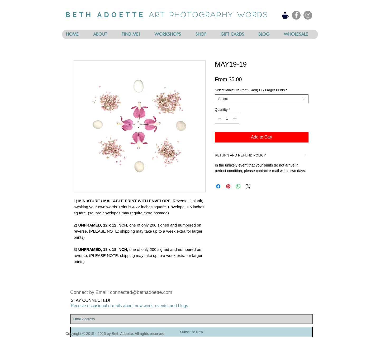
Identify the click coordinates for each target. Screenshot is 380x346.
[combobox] (261, 98)
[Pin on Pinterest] (228, 186)
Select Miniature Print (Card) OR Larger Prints (251, 90)
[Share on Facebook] (218, 186)
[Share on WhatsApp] (238, 186)
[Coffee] (285, 15)
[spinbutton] (227, 118)
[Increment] (235, 118)
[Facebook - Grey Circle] (296, 15)
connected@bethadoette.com (141, 292)
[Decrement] (219, 118)
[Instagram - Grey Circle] (307, 15)
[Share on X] (248, 186)
